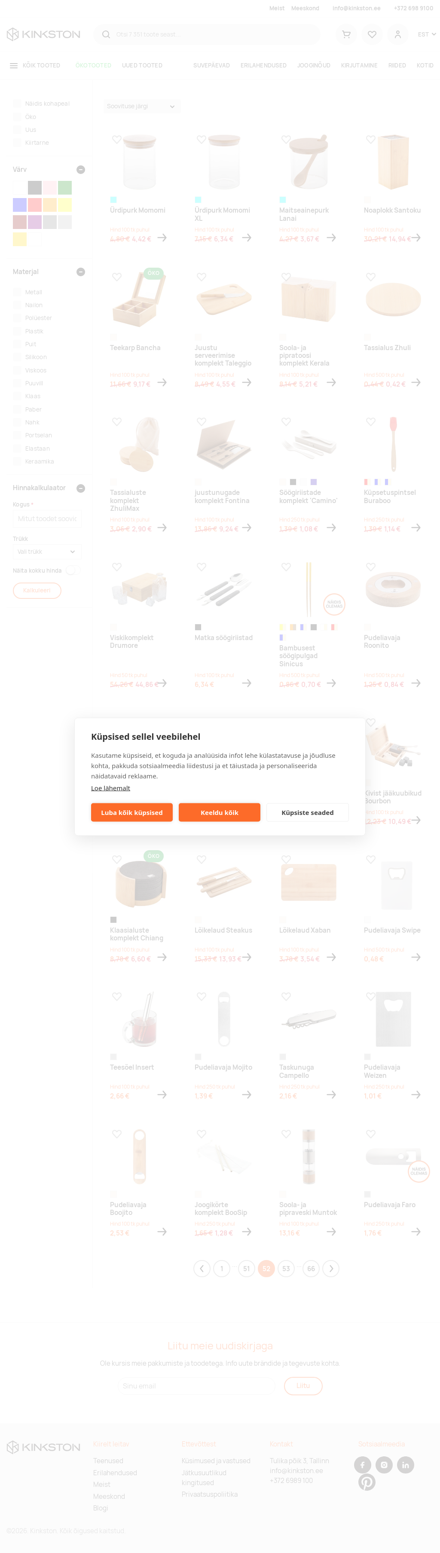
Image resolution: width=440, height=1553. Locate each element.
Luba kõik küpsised (131, 812)
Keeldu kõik (219, 812)
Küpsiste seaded (307, 812)
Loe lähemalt (110, 787)
